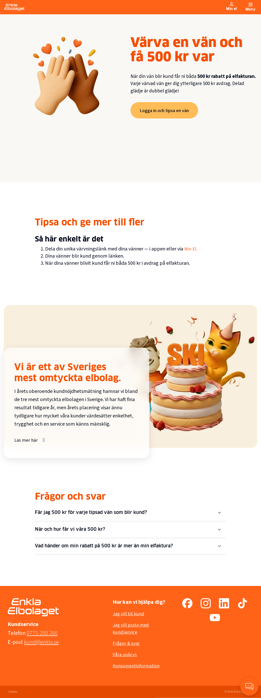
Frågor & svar (127, 643)
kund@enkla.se (41, 642)
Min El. (191, 248)
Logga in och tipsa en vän (166, 110)
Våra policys (125, 654)
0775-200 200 (42, 633)
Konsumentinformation (138, 665)
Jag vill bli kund (129, 613)
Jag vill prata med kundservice (132, 628)
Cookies (12, 692)
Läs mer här (26, 439)
